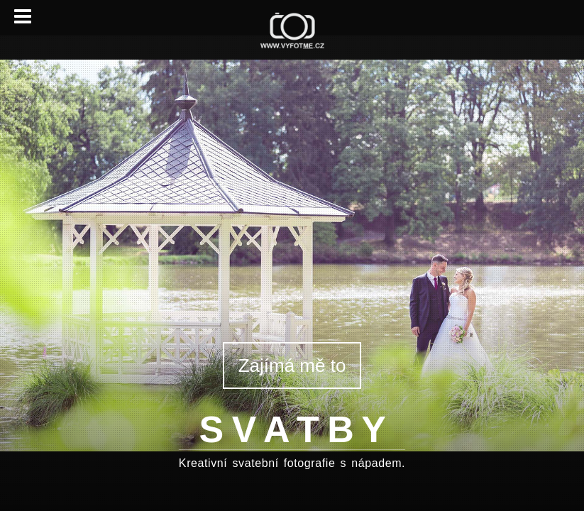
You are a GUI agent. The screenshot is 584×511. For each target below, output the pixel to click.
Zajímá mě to (292, 365)
